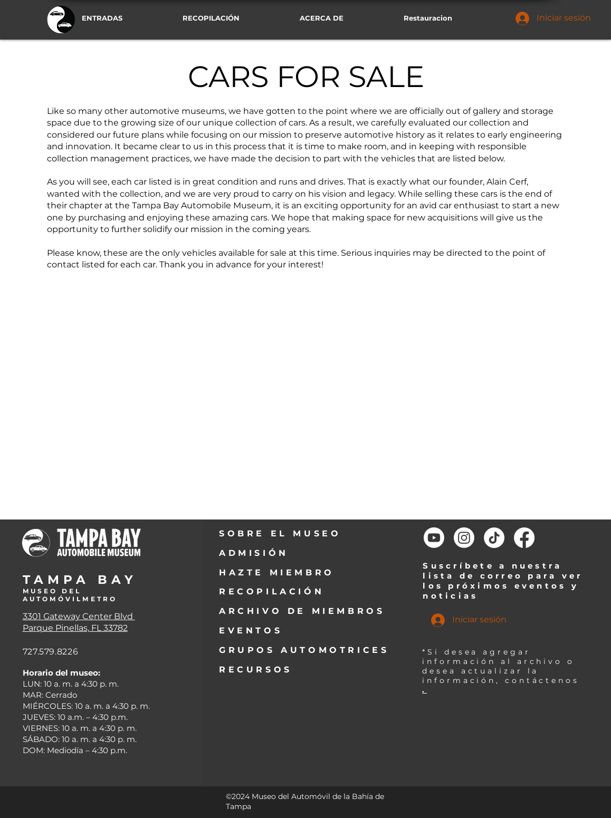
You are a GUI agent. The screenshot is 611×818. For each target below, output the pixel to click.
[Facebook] (524, 537)
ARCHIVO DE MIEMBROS (302, 611)
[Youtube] (434, 537)
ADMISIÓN (254, 553)
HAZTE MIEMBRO (277, 572)
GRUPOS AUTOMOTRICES (304, 650)
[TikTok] (494, 537)
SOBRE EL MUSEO (280, 533)
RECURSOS (255, 670)
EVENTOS (250, 630)
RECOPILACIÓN (271, 591)
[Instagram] (464, 537)
